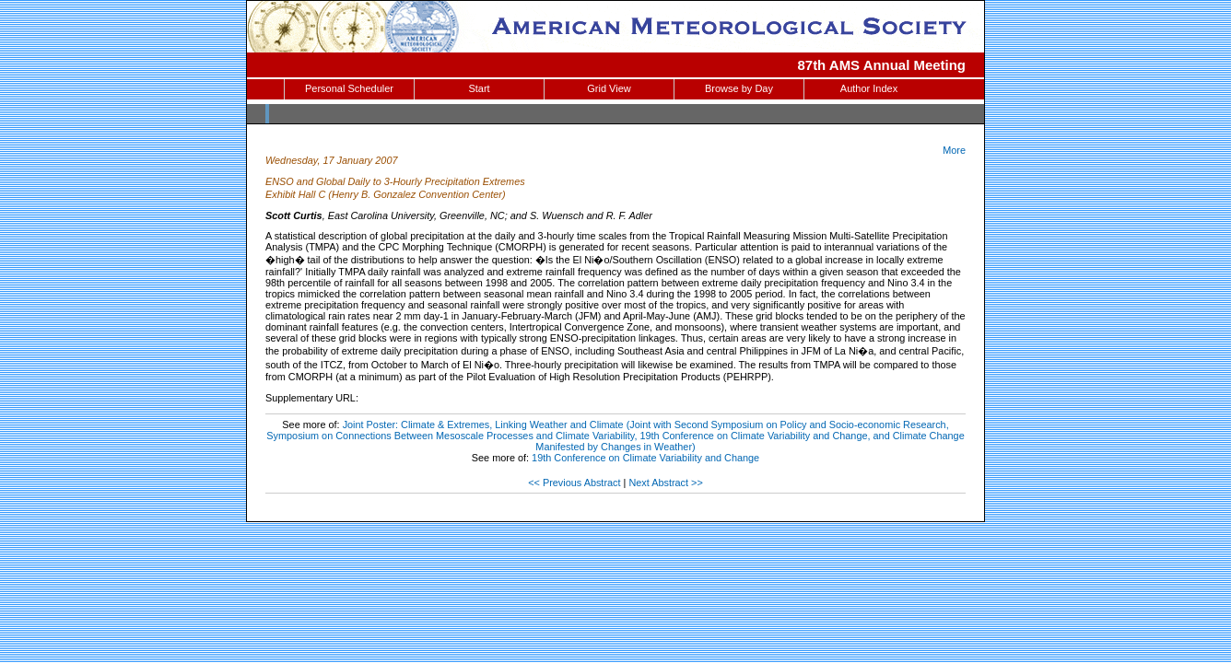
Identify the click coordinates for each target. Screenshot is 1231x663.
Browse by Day (739, 88)
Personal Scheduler (349, 88)
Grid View (608, 88)
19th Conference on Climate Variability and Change (645, 457)
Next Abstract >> (665, 482)
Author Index (868, 88)
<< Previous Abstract (574, 482)
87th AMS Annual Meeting (882, 65)
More (954, 150)
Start (478, 88)
